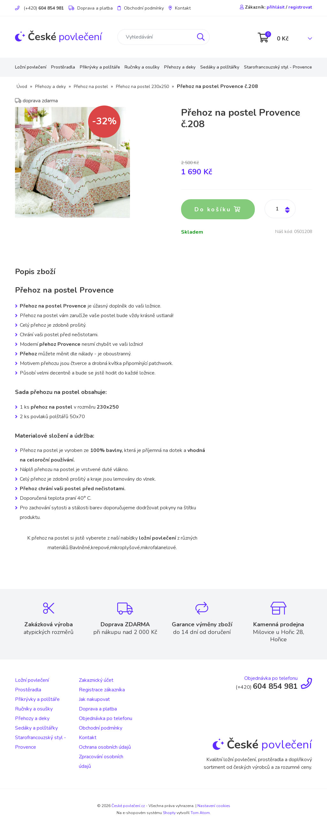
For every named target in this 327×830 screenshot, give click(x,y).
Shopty (169, 812)
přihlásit (276, 7)
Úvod (22, 87)
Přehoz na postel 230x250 (142, 87)
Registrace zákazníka (102, 689)
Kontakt (180, 8)
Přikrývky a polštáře (100, 67)
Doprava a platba (91, 8)
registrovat (300, 7)
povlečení (58, 37)
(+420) (39, 8)
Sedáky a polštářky (219, 67)
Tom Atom (200, 812)
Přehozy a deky (179, 67)
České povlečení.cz (128, 805)
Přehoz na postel (91, 87)
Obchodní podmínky (141, 8)
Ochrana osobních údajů (105, 747)
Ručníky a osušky (142, 67)
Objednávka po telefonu (105, 718)
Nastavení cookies (213, 805)
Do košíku (217, 209)
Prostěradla (63, 67)
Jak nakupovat (94, 699)
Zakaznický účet (96, 680)
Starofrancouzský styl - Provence (278, 67)
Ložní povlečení (30, 67)
